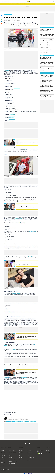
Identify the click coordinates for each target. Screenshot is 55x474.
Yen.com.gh (6, 377)
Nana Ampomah (24, 377)
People (29, 4)
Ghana (14, 4)
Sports (36, 4)
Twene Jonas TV (12, 116)
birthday (14, 349)
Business (39, 4)
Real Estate (32, 4)
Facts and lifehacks (10, 13)
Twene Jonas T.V (12, 119)
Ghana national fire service (18, 421)
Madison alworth (10, 421)
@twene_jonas (11, 117)
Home (10, 4)
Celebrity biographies (17, 13)
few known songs (32, 231)
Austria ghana (26, 421)
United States (31, 256)
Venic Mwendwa (14, 20)
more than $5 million (16, 293)
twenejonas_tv (11, 120)
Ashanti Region (17, 88)
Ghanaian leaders (18, 218)
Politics (17, 4)
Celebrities (42, 37)
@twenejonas (12, 114)
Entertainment (24, 4)
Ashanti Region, (24, 149)
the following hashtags (20, 222)
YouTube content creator (10, 312)
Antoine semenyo (33, 421)
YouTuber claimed (31, 246)
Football (42, 32)
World (20, 4)
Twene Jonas (6, 70)
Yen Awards (44, 4)
